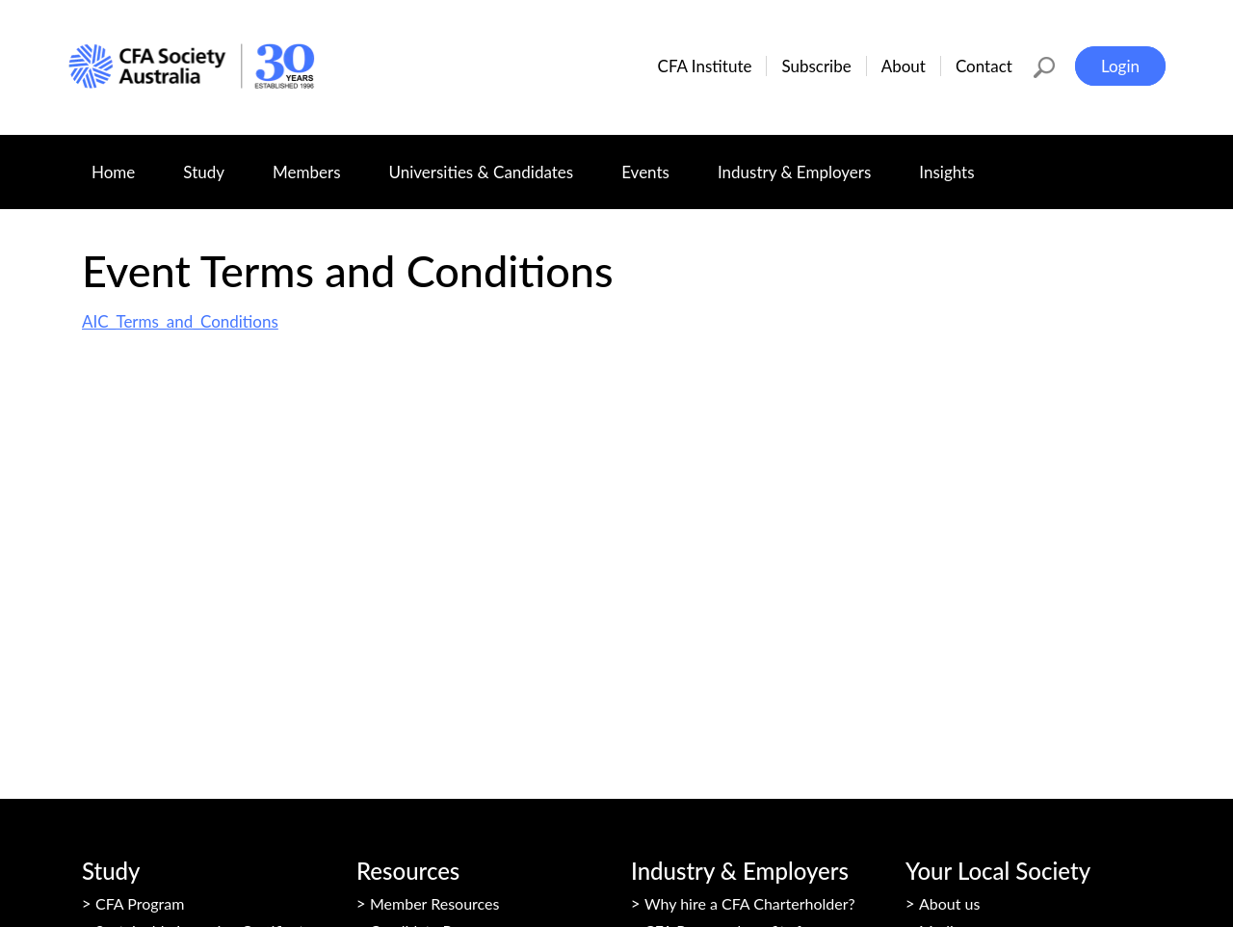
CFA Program (139, 903)
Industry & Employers (806, 163)
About (903, 66)
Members (318, 163)
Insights (958, 163)
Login (1120, 66)
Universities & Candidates (493, 163)
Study (215, 163)
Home (113, 172)
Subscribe (816, 66)
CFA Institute (705, 66)
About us (949, 903)
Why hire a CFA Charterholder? (749, 903)
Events (657, 163)
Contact (984, 66)
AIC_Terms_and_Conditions (180, 321)
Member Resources (434, 903)
